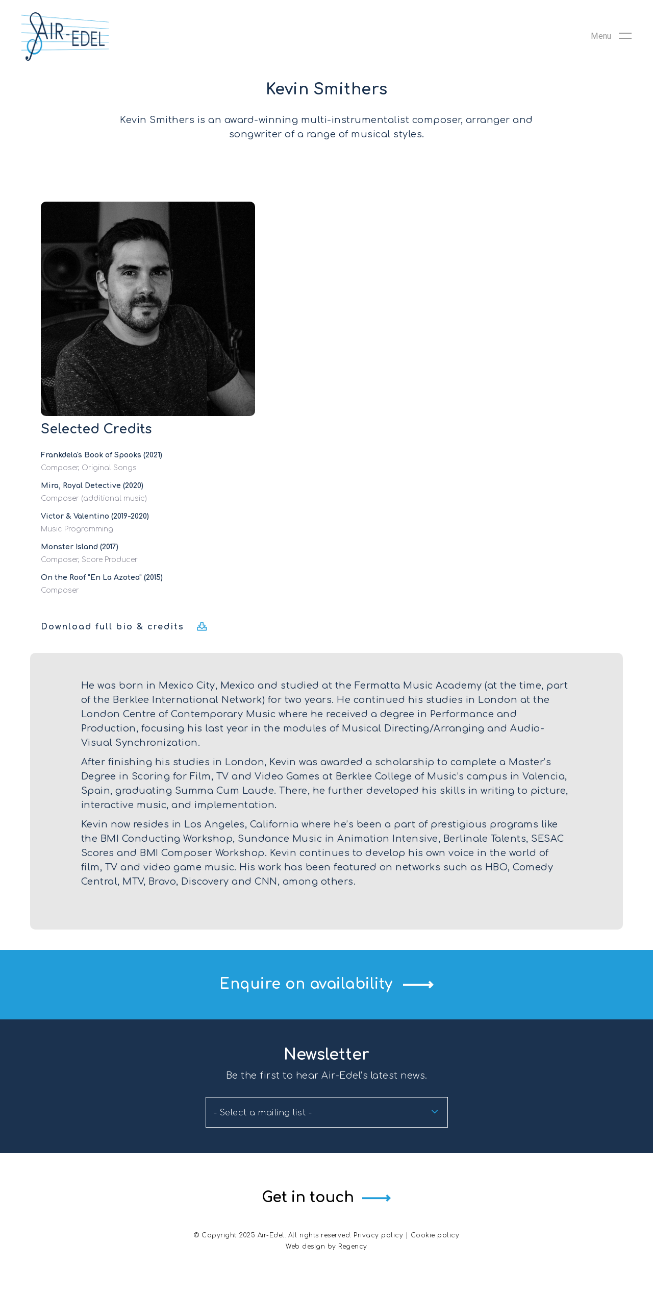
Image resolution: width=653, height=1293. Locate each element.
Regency (352, 1246)
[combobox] (327, 1112)
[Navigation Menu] (611, 40)
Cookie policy (435, 1235)
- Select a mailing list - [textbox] (263, 1112)
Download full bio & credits (112, 626)
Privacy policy (378, 1235)
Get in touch (307, 1197)
